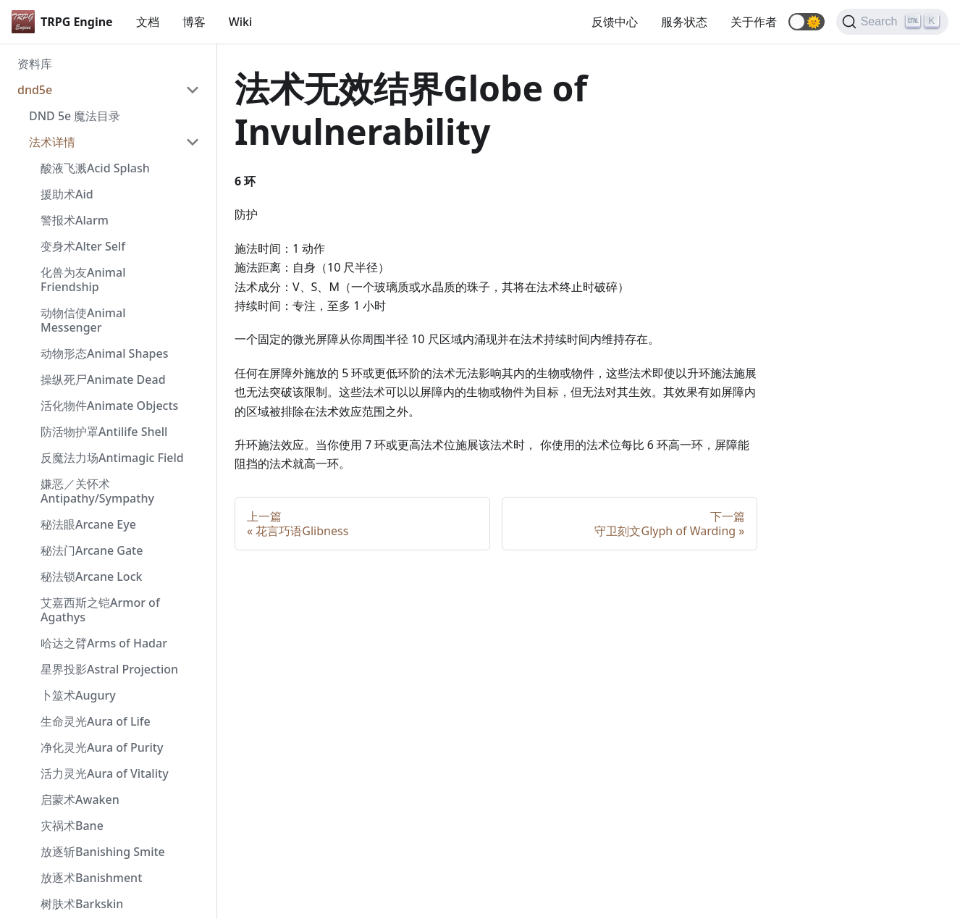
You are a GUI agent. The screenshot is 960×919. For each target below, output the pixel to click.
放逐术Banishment (91, 878)
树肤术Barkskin (82, 904)
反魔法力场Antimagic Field (112, 458)
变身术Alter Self (83, 246)
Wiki (241, 22)
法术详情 (52, 142)
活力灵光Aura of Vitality (105, 773)
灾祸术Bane (72, 826)
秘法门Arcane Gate (92, 550)
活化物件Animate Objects (109, 406)
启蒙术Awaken (80, 799)
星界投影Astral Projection (109, 669)
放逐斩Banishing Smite (103, 852)
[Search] (892, 22)
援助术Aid (67, 194)
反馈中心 (614, 22)
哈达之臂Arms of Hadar (104, 643)
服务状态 (684, 22)
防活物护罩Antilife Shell (104, 432)
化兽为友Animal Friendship (83, 279)
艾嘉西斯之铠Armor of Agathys (100, 610)
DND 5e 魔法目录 (74, 116)
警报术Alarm (75, 220)
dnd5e (34, 90)
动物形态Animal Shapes (104, 353)
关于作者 (753, 22)
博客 (194, 22)
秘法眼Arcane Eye (88, 524)
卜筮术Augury (78, 695)
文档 (147, 22)
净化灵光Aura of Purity (102, 747)
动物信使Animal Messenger (83, 320)
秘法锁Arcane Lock (91, 576)
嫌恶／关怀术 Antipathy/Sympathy (97, 491)
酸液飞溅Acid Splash (95, 168)
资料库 (34, 64)
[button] (806, 21)
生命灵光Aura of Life (96, 721)
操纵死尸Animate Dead (103, 379)
